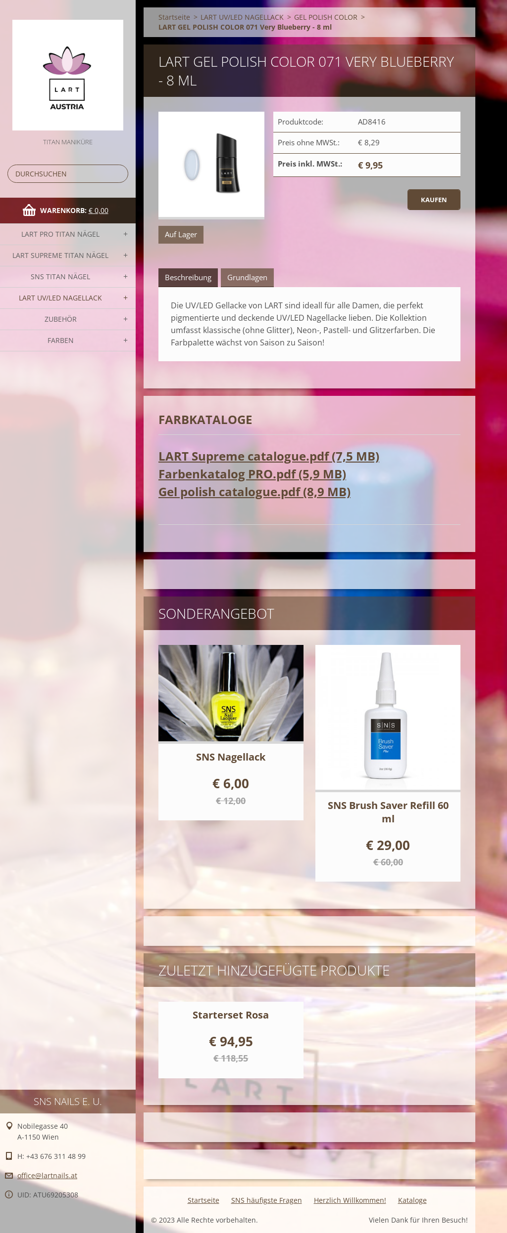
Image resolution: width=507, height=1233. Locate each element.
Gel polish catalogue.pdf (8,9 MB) (254, 491)
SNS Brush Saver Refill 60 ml (388, 812)
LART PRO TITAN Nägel (60, 234)
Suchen (118, 174)
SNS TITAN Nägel (60, 276)
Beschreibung (188, 277)
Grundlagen (247, 277)
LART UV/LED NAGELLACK (60, 297)
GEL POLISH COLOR (325, 17)
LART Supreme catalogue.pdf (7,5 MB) (268, 456)
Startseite (174, 17)
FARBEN (61, 340)
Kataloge (412, 1200)
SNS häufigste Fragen (266, 1200)
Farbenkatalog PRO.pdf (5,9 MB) (252, 474)
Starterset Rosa (231, 1014)
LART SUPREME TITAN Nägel (60, 255)
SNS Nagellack (230, 757)
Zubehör (61, 319)
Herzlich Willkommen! (350, 1200)
